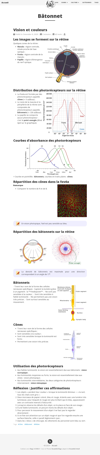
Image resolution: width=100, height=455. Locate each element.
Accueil (5, 4)
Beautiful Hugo (57, 449)
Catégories (86, 4)
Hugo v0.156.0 (34, 449)
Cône (21, 424)
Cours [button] (63, 4)
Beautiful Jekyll (74, 449)
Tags (96, 4)
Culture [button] (74, 4)
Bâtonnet (29, 424)
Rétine (37, 424)
